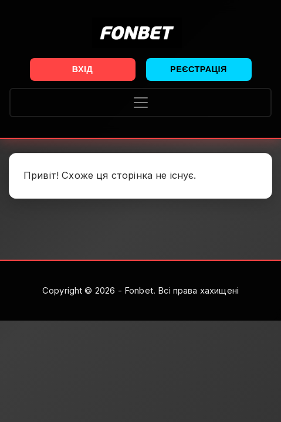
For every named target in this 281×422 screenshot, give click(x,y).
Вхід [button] (82, 69)
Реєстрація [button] (198, 69)
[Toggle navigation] (140, 102)
